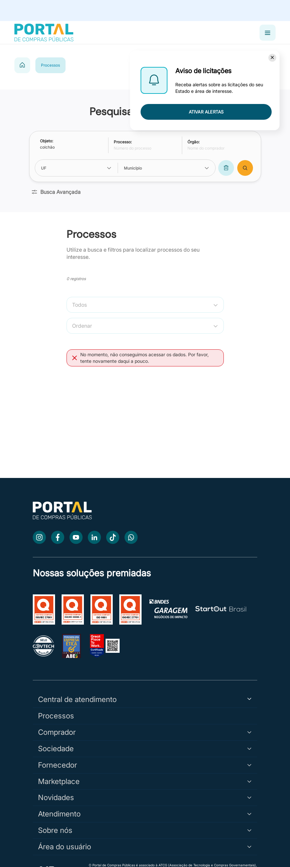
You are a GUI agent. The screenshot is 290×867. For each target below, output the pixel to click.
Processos (56, 715)
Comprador (145, 732)
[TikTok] (113, 537)
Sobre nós (145, 830)
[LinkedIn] (94, 537)
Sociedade (145, 748)
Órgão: (193, 142)
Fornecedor (145, 764)
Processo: (123, 142)
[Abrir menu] (268, 33)
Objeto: (46, 141)
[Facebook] (58, 537)
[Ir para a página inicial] (62, 517)
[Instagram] (39, 537)
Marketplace (145, 781)
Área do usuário (145, 846)
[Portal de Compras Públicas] (43, 32)
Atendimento (145, 813)
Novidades (145, 797)
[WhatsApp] (131, 537)
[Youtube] (76, 537)
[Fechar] (272, 58)
